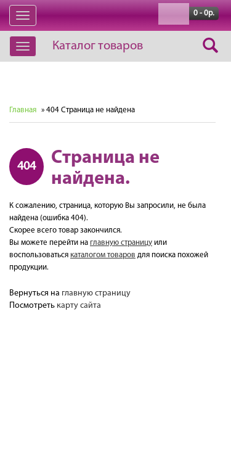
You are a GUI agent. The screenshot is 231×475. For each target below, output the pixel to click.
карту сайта (79, 305)
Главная (22, 110)
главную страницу (121, 243)
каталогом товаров (103, 255)
